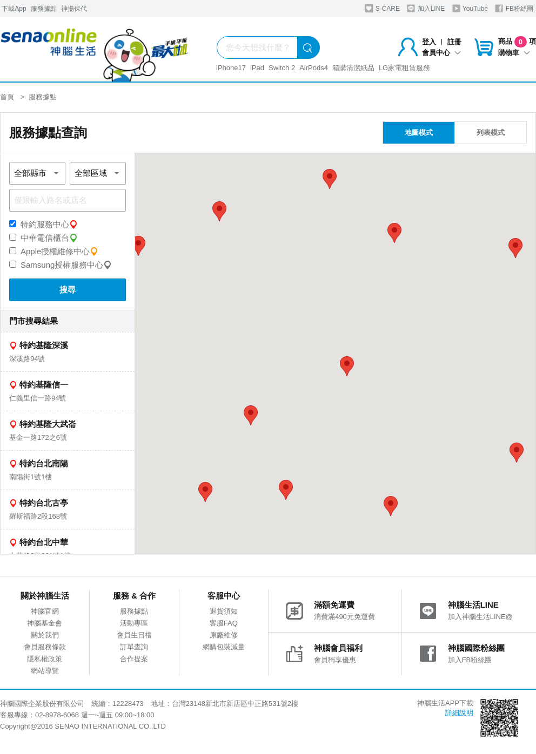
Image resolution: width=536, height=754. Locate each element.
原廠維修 (224, 635)
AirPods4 (313, 67)
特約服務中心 (43, 224)
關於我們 (45, 635)
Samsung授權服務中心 (60, 265)
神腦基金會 (44, 623)
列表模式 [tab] (491, 132)
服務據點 (44, 8)
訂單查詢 (134, 647)
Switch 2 (282, 67)
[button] (347, 366)
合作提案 (134, 659)
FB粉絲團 (514, 8)
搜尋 (67, 289)
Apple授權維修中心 (53, 251)
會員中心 (441, 53)
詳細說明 (459, 713)
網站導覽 (45, 671)
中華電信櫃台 (43, 238)
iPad (257, 67)
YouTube (470, 8)
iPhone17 (231, 67)
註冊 (454, 42)
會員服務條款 (45, 647)
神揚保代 (74, 8)
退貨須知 (224, 611)
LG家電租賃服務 (404, 67)
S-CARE (382, 8)
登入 (429, 42)
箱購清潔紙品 (353, 67)
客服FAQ (224, 623)
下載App (14, 8)
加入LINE (426, 8)
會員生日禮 (134, 635)
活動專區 (134, 623)
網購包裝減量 (224, 647)
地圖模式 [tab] (419, 132)
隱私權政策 (44, 659)
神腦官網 (45, 611)
